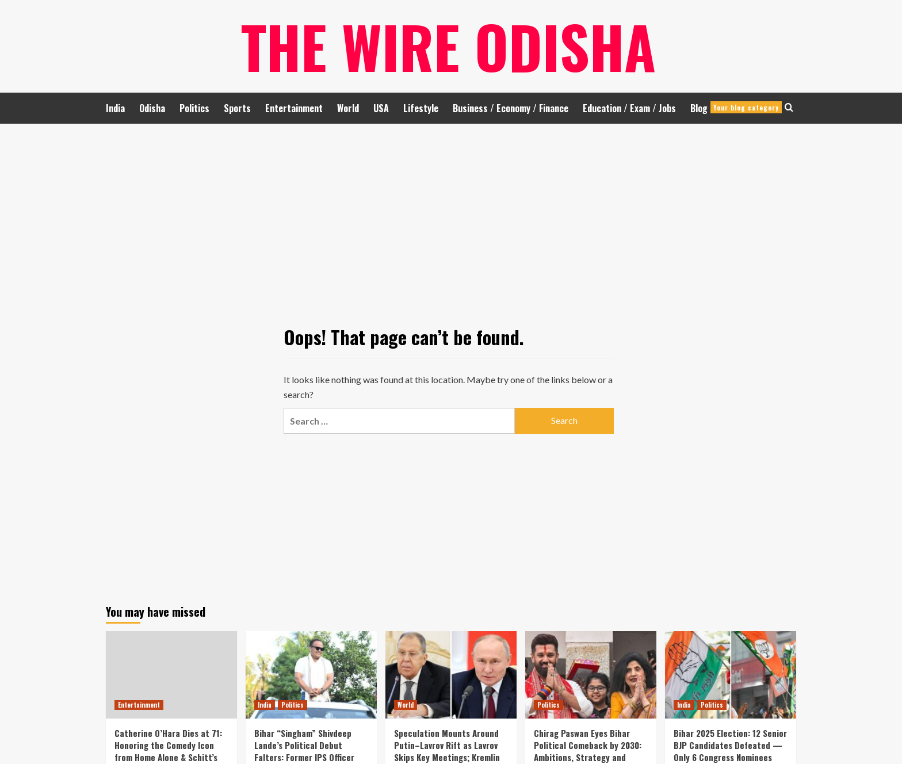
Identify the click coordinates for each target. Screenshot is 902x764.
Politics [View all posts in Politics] (292, 704)
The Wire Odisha (448, 46)
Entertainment (294, 108)
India (115, 108)
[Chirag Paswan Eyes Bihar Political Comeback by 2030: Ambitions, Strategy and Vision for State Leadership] (590, 675)
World (348, 108)
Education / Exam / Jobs (629, 108)
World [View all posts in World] (406, 704)
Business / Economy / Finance (510, 108)
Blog (736, 108)
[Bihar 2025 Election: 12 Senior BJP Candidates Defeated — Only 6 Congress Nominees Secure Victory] (730, 675)
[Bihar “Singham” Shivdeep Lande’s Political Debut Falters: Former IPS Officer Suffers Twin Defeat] (311, 675)
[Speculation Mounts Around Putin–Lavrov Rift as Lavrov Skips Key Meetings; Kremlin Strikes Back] (451, 675)
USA (381, 108)
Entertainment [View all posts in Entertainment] (139, 704)
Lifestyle (420, 108)
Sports (237, 108)
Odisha (152, 108)
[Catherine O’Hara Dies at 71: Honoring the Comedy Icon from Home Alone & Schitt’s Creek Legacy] (171, 675)
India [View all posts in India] (265, 704)
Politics (194, 108)
